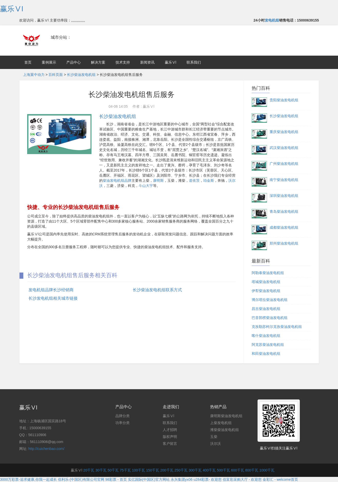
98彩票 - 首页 (116, 479)
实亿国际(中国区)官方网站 (149, 479)
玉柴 (213, 437)
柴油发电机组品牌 (117, 180)
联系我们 (194, 62)
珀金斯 (208, 180)
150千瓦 (152, 470)
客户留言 (170, 443)
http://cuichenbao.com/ (46, 449)
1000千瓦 (266, 470)
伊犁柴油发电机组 (266, 291)
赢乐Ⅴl (11, 9)
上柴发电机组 (221, 423)
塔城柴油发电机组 (266, 282)
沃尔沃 (215, 443)
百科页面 (55, 75)
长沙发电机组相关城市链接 (53, 298)
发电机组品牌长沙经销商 (51, 290)
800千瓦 (251, 470)
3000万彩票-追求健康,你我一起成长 (28, 479)
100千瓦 (138, 470)
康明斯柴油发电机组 (226, 416)
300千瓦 (195, 470)
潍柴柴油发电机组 (224, 430)
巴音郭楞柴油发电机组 (270, 318)
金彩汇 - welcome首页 (280, 479)
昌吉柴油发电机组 (266, 309)
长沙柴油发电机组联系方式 (157, 290)
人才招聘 (170, 430)
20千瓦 (89, 470)
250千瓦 (180, 470)
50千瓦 (113, 470)
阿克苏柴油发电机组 (268, 345)
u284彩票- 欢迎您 (207, 479)
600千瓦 (237, 470)
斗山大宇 (146, 186)
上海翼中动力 (34, 75)
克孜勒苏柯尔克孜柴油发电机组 (277, 327)
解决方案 (98, 62)
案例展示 (49, 62)
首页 (28, 62)
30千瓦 (101, 470)
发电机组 (272, 20)
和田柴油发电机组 (266, 354)
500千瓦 (223, 470)
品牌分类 (122, 416)
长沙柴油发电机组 (81, 75)
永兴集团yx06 (182, 479)
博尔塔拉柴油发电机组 (270, 300)
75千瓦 (125, 470)
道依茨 (194, 180)
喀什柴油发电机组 (266, 336)
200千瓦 (166, 470)
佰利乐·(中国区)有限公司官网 (81, 479)
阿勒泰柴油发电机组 (268, 273)
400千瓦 (209, 470)
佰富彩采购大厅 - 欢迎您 (242, 479)
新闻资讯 (147, 62)
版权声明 (170, 437)
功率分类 (122, 423)
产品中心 (73, 62)
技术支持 (123, 62)
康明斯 (158, 180)
